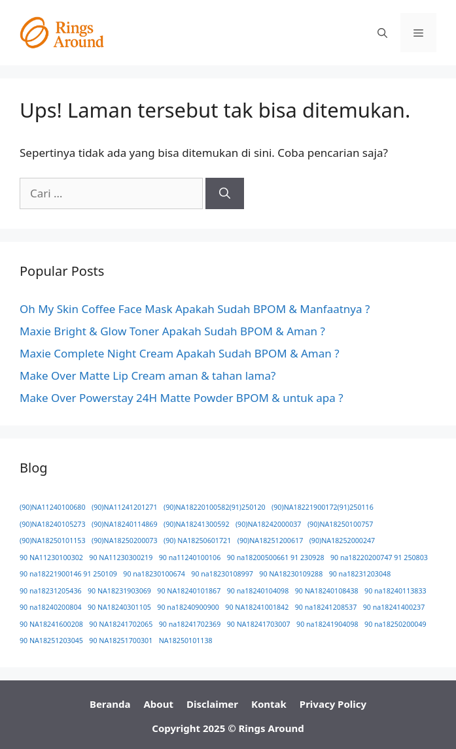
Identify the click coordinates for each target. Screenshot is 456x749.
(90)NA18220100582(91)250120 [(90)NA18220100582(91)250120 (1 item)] (215, 507)
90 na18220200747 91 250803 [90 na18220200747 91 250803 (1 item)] (379, 557)
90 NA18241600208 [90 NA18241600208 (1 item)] (51, 624)
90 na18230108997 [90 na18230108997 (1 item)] (222, 573)
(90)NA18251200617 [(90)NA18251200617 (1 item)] (270, 540)
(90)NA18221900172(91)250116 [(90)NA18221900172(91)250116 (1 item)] (323, 507)
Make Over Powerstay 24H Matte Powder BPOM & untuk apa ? (181, 397)
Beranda (110, 703)
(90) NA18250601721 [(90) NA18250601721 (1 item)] (197, 540)
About (158, 703)
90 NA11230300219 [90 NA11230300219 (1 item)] (120, 557)
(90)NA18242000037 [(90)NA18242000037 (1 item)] (269, 524)
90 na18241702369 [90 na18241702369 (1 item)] (190, 624)
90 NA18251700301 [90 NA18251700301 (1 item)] (120, 640)
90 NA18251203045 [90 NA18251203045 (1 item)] (51, 640)
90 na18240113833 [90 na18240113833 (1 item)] (395, 590)
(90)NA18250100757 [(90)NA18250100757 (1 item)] (340, 524)
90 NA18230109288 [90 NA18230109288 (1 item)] (291, 573)
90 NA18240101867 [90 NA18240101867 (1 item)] (188, 590)
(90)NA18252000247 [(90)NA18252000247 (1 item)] (342, 540)
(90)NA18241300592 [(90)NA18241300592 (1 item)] (197, 524)
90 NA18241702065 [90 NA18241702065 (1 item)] (120, 624)
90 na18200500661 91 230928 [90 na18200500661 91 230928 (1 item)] (275, 557)
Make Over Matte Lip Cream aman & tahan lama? (147, 375)
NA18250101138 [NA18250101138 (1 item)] (186, 640)
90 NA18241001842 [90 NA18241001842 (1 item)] (257, 607)
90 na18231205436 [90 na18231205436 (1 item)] (51, 590)
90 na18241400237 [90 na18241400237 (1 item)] (394, 607)
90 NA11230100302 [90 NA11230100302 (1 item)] (51, 557)
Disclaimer (212, 703)
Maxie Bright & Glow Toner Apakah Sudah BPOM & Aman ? (172, 331)
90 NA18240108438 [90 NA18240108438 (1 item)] (327, 590)
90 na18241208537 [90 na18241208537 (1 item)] (326, 607)
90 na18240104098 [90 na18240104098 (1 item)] (258, 590)
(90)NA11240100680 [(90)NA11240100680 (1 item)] (53, 507)
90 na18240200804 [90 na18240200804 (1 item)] (51, 607)
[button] (382, 32)
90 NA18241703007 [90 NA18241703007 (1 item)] (258, 624)
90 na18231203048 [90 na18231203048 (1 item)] (360, 573)
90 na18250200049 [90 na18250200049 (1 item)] (395, 624)
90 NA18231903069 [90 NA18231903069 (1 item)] (119, 590)
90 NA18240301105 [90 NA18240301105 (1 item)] (119, 607)
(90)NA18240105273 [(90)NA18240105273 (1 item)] (53, 524)
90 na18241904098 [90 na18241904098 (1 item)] (327, 624)
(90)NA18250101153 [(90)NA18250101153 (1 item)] (53, 540)
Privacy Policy (333, 703)
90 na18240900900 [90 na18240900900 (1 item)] (188, 607)
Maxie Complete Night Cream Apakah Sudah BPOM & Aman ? (180, 353)
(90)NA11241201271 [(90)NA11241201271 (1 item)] (125, 507)
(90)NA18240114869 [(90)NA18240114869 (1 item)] (125, 524)
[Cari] (224, 193)
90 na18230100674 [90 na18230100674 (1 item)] (154, 573)
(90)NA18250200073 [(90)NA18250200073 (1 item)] (125, 540)
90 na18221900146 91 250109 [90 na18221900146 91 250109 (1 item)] (68, 573)
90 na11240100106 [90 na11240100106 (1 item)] (190, 557)
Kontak (269, 703)
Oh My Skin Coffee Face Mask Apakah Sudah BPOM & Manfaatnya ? (195, 308)
